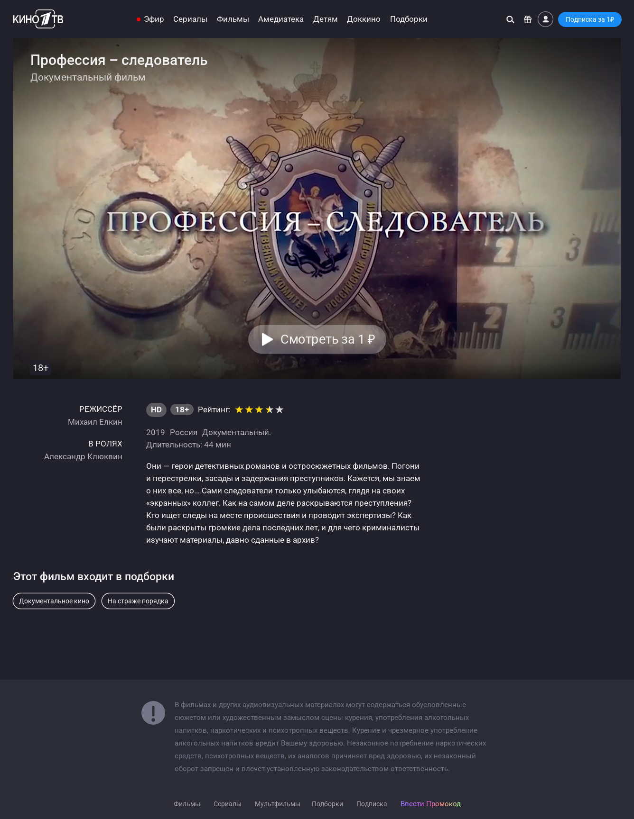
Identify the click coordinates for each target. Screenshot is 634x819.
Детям (325, 19)
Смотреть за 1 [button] (327, 339)
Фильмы (233, 19)
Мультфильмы (277, 804)
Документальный (235, 432)
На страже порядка (138, 601)
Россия (183, 432)
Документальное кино (54, 601)
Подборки (409, 19)
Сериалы (190, 19)
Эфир (154, 19)
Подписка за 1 (590, 19)
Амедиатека (281, 19)
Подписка (371, 804)
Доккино (364, 19)
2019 (155, 432)
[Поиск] (510, 19)
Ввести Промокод (431, 804)
